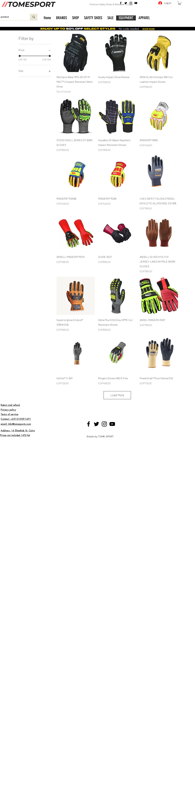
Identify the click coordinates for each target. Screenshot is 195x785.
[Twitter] (125, 3)
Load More (117, 395)
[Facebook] (120, 3)
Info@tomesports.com (19, 424)
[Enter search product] (33, 17)
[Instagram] (130, 3)
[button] (180, 3)
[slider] (20, 56)
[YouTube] (136, 3)
